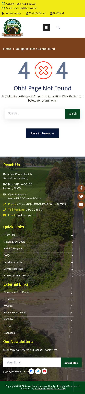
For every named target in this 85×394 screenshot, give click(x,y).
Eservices (38, 333)
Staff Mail (38, 235)
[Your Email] (32, 362)
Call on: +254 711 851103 (21, 3)
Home (7, 49)
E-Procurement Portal (38, 276)
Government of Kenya (38, 292)
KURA (38, 326)
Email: (21, 215)
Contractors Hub (38, 269)
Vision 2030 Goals (38, 242)
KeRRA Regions (38, 249)
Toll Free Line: (25, 209)
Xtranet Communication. (50, 388)
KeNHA (38, 320)
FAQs (38, 255)
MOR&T (38, 306)
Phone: (37, 204)
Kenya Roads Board (38, 313)
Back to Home (42, 133)
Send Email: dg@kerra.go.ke (21, 8)
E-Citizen (38, 299)
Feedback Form (38, 262)
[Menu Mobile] (46, 27)
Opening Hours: (17, 194)
